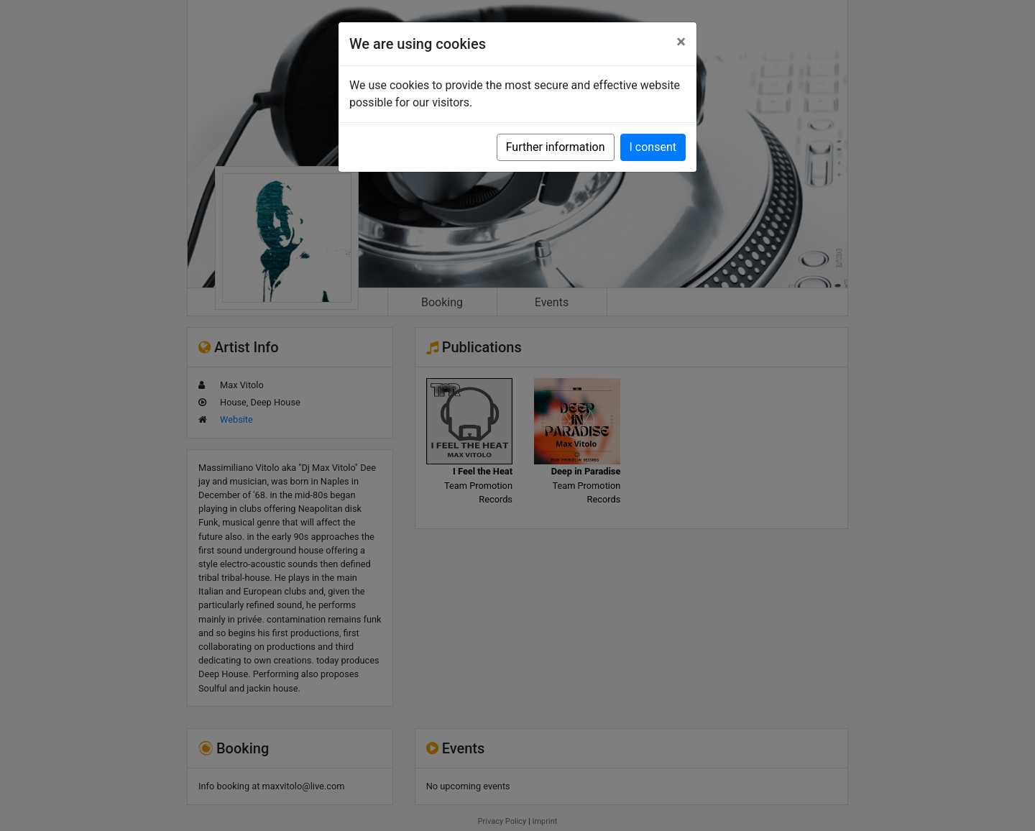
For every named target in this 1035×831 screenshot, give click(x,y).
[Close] (681, 41)
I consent (653, 147)
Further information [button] (555, 147)
